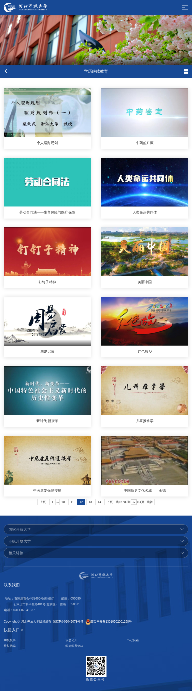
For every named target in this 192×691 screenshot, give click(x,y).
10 (63, 502)
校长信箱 (10, 646)
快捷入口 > (13, 630)
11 (72, 502)
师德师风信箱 (74, 646)
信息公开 (71, 640)
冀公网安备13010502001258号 (111, 621)
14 (99, 502)
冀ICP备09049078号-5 (68, 621)
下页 (110, 502)
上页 (43, 502)
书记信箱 (133, 640)
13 (90, 502)
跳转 (150, 502)
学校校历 (10, 640)
